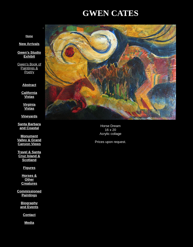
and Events (29, 207)
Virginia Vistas (29, 106)
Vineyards (29, 116)
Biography (29, 203)
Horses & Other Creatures (29, 179)
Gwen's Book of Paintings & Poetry (29, 68)
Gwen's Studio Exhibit (29, 54)
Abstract (29, 85)
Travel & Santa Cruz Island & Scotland (29, 156)
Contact (29, 215)
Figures (29, 168)
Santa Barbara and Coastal (29, 126)
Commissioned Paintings (29, 193)
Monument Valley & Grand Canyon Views (29, 140)
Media (29, 223)
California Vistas (29, 95)
